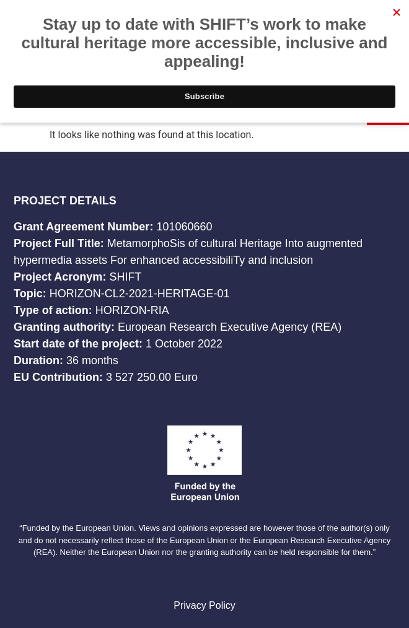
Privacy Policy (204, 605)
